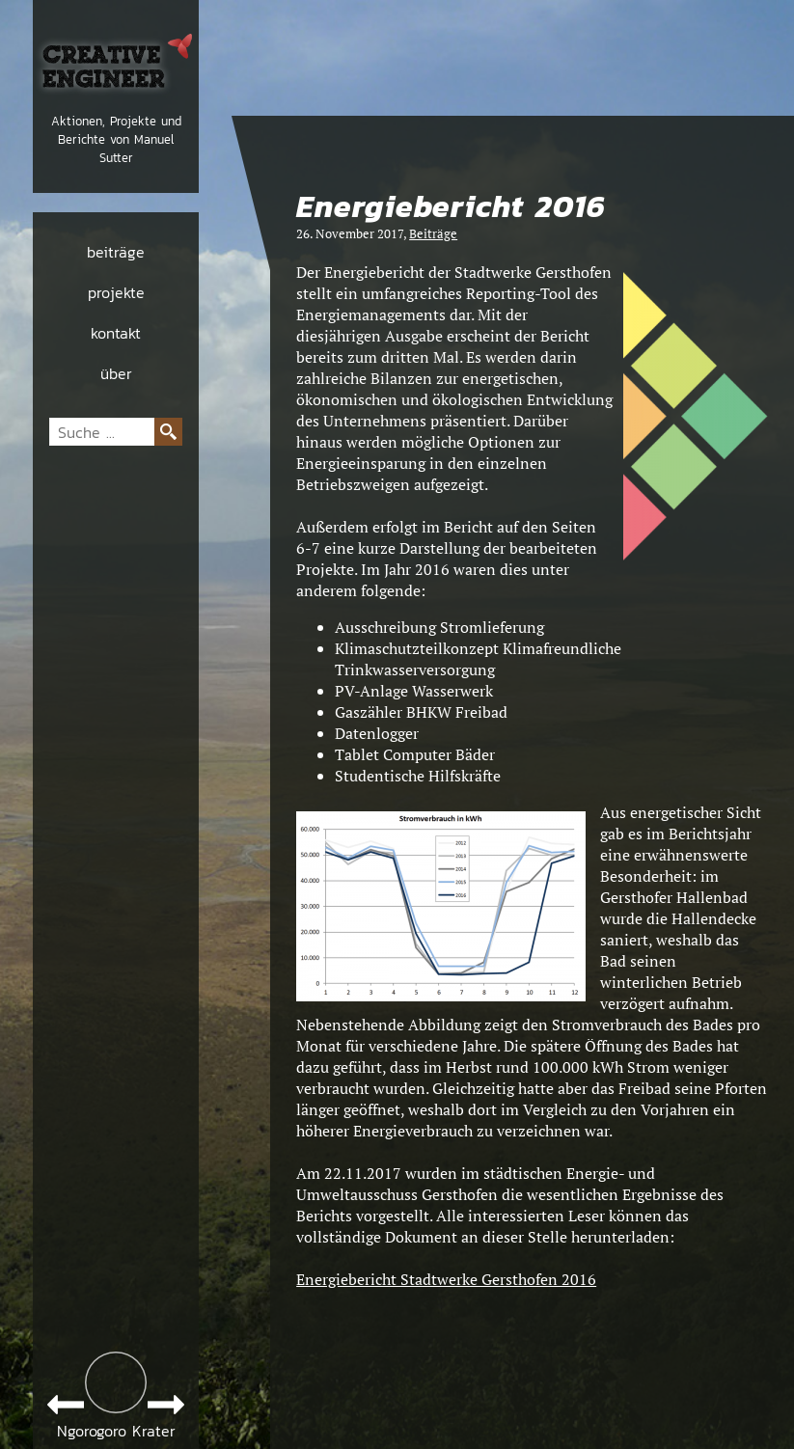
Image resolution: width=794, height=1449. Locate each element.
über (116, 373)
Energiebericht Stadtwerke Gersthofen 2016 (446, 1279)
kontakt (116, 332)
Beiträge (433, 234)
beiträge (116, 251)
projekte (116, 292)
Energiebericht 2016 (451, 207)
